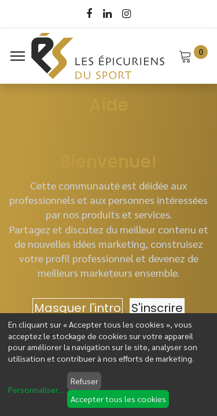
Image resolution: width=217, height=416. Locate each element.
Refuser (84, 381)
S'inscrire (157, 308)
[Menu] (17, 56)
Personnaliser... (35, 389)
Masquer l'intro (77, 308)
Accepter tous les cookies (118, 398)
